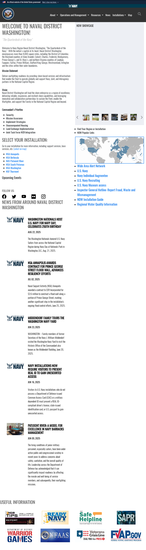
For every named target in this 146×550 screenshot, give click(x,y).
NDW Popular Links (85, 132)
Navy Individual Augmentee (92, 175)
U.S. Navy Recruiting (88, 180)
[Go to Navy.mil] (73, 6)
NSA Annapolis (12, 154)
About (53, 15)
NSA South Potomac (15, 164)
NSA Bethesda (12, 157)
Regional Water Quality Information (97, 204)
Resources (96, 15)
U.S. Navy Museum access (91, 185)
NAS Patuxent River (15, 161)
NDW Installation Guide (90, 199)
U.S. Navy (82, 171)
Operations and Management (73, 15)
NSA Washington (13, 168)
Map (130, 15)
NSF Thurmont (12, 171)
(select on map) (20, 149)
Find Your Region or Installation (91, 129)
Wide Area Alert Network (91, 166)
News (107, 15)
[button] (50, 2)
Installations (118, 15)
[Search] (140, 14)
